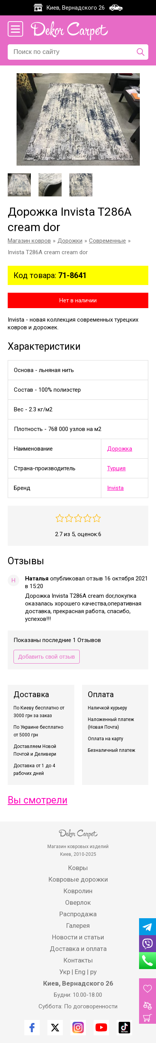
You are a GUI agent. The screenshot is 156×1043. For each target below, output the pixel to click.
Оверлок (78, 902)
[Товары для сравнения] (147, 1005)
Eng (80, 972)
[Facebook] (32, 1027)
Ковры (78, 868)
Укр (64, 972)
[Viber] (147, 943)
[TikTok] (124, 1027)
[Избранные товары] (147, 988)
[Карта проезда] (115, 8)
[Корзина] (147, 1018)
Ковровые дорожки (78, 879)
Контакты (78, 960)
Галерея (78, 925)
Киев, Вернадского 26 (75, 7)
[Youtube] (101, 1027)
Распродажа (78, 914)
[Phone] (147, 960)
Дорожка (119, 448)
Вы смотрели (37, 800)
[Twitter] (55, 1027)
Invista (115, 488)
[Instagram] (78, 1027)
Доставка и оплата (78, 948)
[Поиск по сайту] (140, 52)
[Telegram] (147, 926)
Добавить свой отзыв (46, 656)
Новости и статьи (78, 937)
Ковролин (78, 891)
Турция (116, 468)
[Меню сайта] (15, 29)
